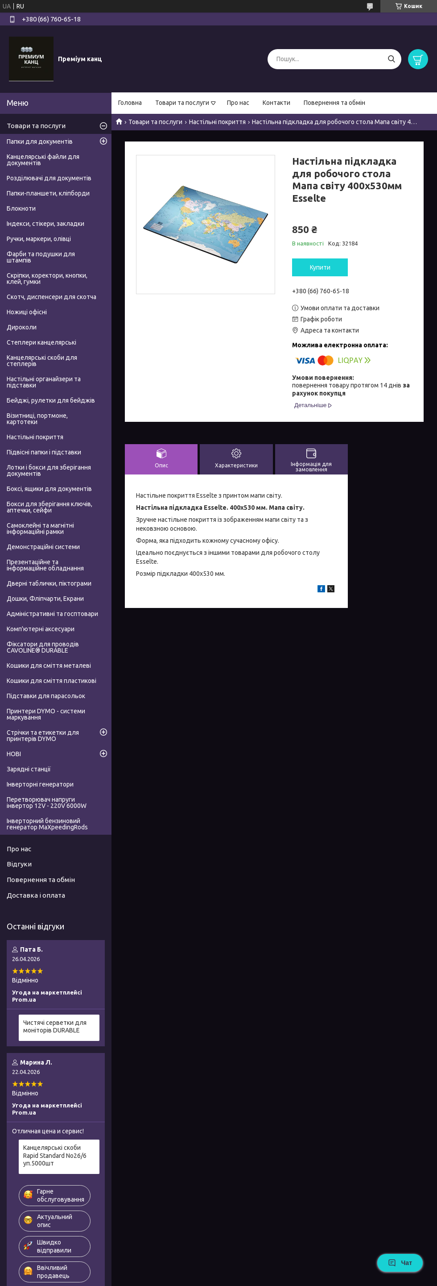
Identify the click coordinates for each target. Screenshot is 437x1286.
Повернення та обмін (334, 102)
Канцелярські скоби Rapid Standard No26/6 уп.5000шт (55, 1155)
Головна (130, 102)
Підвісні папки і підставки (44, 452)
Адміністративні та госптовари (52, 613)
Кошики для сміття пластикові (51, 680)
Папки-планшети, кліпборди (48, 193)
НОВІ (14, 753)
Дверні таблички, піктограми (49, 583)
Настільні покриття (217, 121)
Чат (400, 1263)
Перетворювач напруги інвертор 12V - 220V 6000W (47, 802)
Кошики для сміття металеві (49, 665)
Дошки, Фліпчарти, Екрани (45, 598)
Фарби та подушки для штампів (41, 257)
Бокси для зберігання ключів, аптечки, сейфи (49, 507)
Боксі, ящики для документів (49, 488)
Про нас (238, 102)
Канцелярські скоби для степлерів (42, 360)
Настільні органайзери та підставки (44, 382)
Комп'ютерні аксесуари (40, 629)
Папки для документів (40, 141)
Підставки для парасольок (46, 695)
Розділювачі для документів (49, 178)
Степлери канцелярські (41, 342)
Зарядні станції (29, 769)
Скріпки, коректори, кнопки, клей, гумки (47, 278)
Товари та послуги (182, 102)
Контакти (276, 102)
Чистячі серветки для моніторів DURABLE (55, 1026)
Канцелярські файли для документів (43, 159)
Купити (320, 267)
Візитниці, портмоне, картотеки (37, 418)
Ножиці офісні (27, 312)
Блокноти (21, 208)
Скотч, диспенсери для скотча (51, 296)
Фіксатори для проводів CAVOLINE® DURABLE (43, 647)
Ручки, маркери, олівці (39, 238)
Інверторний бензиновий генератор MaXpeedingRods (47, 824)
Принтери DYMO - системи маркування (46, 714)
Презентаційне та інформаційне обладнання (45, 565)
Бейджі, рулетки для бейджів (51, 400)
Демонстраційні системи (43, 546)
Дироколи (22, 327)
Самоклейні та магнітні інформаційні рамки (40, 528)
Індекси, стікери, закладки (45, 223)
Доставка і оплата (36, 895)
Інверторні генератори (40, 784)
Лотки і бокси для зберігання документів (49, 470)
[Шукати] (391, 59)
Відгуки (19, 864)
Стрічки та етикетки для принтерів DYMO (43, 735)
